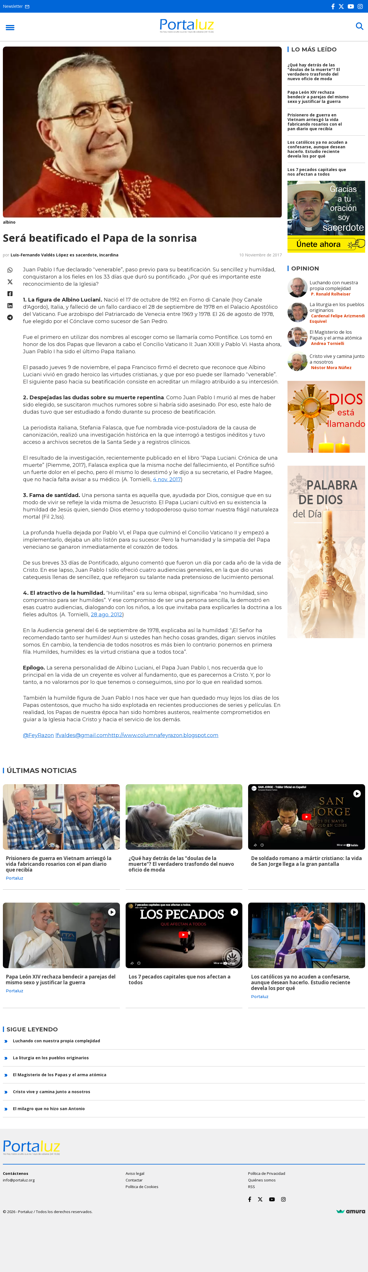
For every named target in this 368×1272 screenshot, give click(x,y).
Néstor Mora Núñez (331, 367)
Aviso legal (135, 1173)
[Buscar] (359, 26)
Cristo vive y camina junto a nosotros (337, 359)
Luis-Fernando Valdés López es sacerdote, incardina (64, 255)
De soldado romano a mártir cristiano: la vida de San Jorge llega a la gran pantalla (306, 861)
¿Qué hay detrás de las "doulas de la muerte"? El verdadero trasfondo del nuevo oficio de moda (314, 71)
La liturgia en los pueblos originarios (337, 307)
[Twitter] (342, 6)
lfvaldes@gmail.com (81, 735)
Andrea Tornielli (327, 343)
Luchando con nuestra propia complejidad (334, 285)
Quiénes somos (262, 1179)
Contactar (134, 1179)
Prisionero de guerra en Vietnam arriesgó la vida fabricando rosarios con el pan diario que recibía (315, 121)
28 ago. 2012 (106, 614)
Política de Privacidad (266, 1173)
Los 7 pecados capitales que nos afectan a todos (317, 172)
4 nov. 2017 (167, 479)
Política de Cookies (142, 1186)
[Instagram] (361, 6)
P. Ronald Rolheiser (330, 294)
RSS (251, 1186)
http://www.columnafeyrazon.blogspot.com (163, 735)
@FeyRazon (38, 735)
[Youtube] (352, 6)
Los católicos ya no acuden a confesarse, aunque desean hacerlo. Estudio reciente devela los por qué (317, 149)
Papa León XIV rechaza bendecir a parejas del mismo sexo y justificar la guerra (318, 96)
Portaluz (14, 878)
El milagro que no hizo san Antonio (49, 1108)
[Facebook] (334, 6)
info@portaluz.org (18, 1179)
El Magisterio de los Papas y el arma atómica (336, 335)
